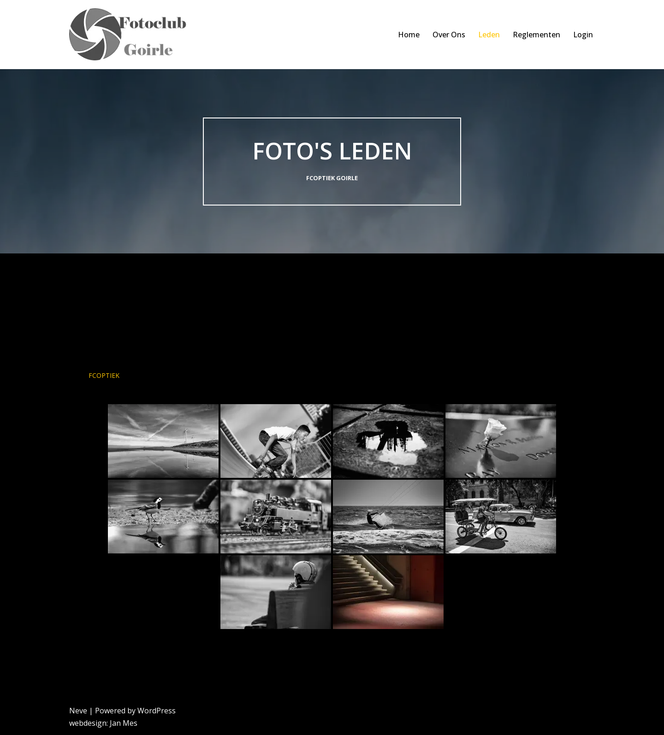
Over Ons (449, 34)
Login (583, 34)
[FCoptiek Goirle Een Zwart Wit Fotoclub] (132, 34)
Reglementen (536, 34)
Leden (489, 34)
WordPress (156, 711)
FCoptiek (104, 375)
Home (409, 34)
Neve (78, 711)
